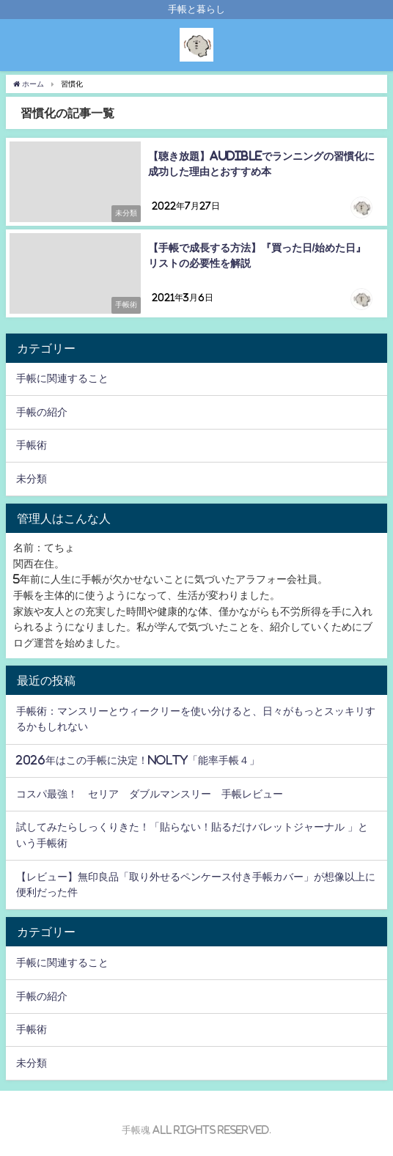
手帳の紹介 (41, 412)
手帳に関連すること (62, 378)
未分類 (31, 479)
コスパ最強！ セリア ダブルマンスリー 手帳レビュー (149, 794)
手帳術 (31, 445)
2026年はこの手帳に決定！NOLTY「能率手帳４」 (138, 760)
